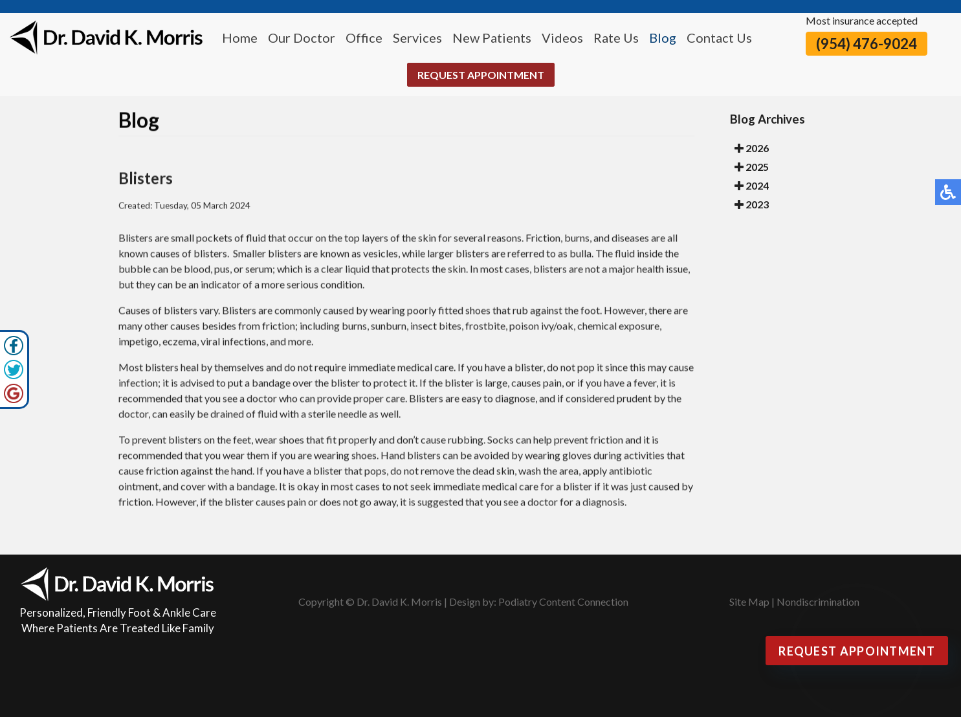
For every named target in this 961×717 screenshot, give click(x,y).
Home (240, 37)
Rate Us (616, 37)
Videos (562, 37)
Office (364, 37)
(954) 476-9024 (866, 43)
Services (417, 37)
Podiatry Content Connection (563, 601)
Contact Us (719, 37)
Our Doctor (301, 37)
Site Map (749, 601)
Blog (662, 37)
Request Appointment (480, 75)
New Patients (491, 37)
